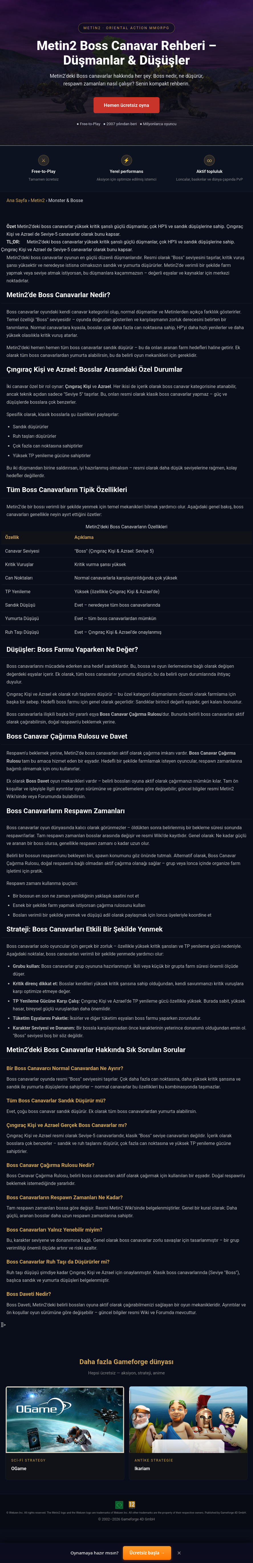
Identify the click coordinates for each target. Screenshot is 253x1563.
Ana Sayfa (17, 200)
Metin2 (37, 200)
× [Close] (179, 1553)
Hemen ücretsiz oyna (126, 105)
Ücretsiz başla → (147, 1553)
